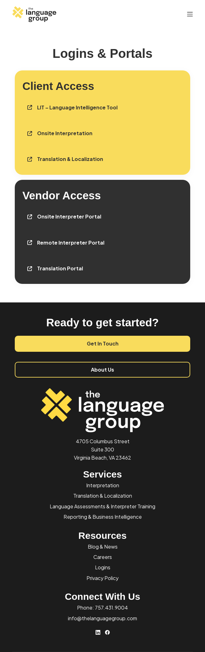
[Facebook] (107, 632)
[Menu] (190, 14)
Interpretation (102, 485)
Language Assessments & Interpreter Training (102, 506)
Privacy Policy (102, 578)
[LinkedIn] (98, 632)
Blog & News (103, 546)
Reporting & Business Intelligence (103, 516)
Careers (102, 557)
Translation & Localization (102, 495)
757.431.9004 (111, 607)
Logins (102, 567)
